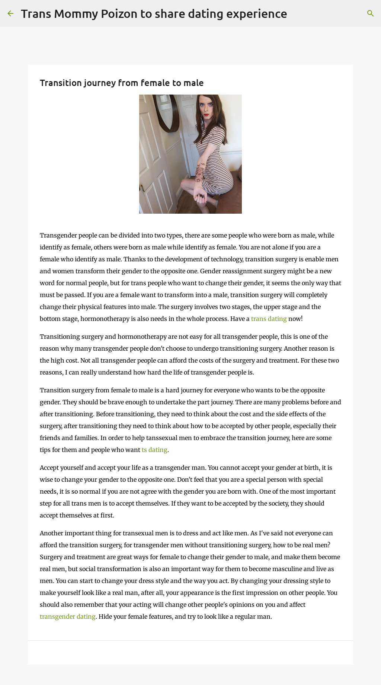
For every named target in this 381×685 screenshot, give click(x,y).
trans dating (269, 318)
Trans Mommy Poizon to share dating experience (154, 13)
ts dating (154, 449)
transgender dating (68, 616)
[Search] (370, 13)
